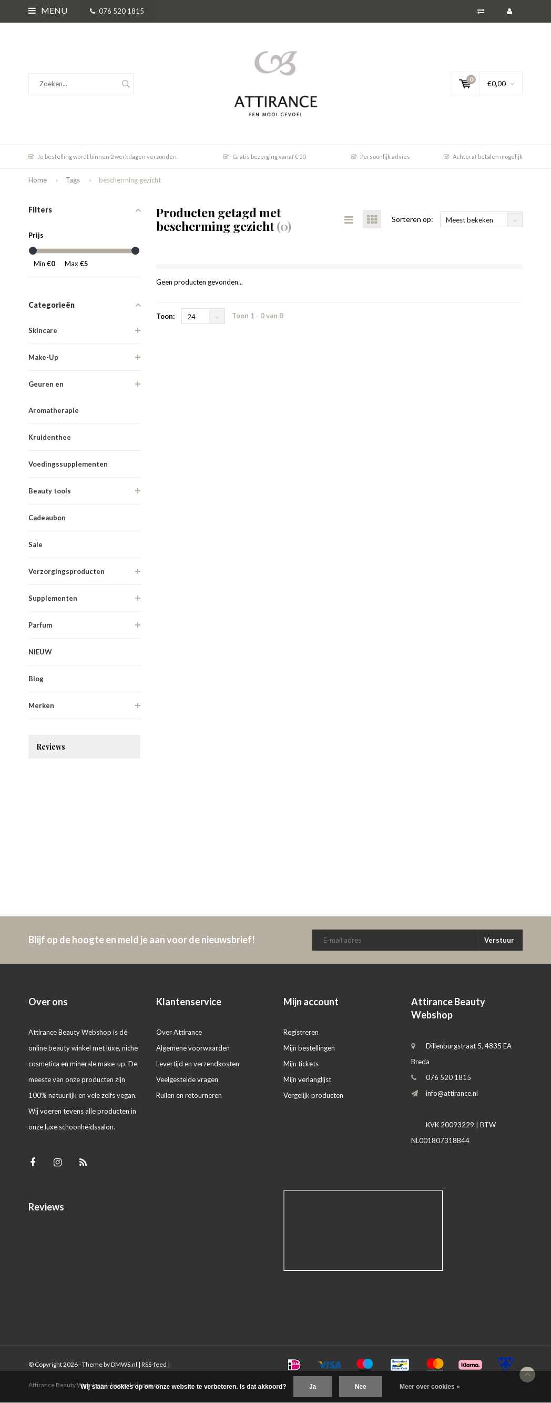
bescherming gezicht (130, 180)
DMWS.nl (124, 1364)
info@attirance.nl (452, 1093)
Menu (47, 10)
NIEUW (40, 652)
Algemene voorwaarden (193, 1048)
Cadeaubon (47, 517)
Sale (35, 544)
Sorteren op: (412, 219)
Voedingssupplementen (68, 464)
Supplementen (52, 598)
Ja (312, 1386)
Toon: (165, 316)
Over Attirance (179, 1032)
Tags (73, 180)
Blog (36, 678)
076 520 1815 (117, 11)
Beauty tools (49, 491)
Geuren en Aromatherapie (53, 397)
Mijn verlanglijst (307, 1079)
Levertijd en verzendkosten (197, 1063)
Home (37, 180)
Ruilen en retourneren (189, 1095)
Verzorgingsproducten (66, 571)
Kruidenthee (49, 437)
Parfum (40, 625)
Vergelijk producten (313, 1095)
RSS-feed (154, 1364)
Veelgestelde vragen (187, 1079)
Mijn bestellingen (309, 1048)
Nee (360, 1386)
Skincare (42, 330)
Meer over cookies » (430, 1386)
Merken (41, 705)
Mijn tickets (301, 1063)
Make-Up (43, 357)
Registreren (301, 1032)
